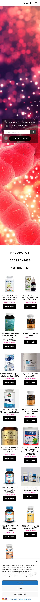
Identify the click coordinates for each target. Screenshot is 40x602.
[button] (37, 561)
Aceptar (20, 583)
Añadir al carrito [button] (30, 496)
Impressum (27, 599)
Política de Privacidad (16, 599)
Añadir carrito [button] (9, 306)
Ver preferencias (20, 594)
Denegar (20, 588)
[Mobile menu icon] (36, 3)
